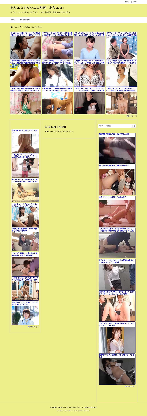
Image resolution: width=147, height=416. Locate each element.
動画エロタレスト (132, 116)
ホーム (14, 27)
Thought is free (85, 410)
